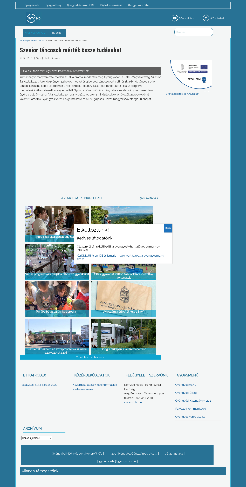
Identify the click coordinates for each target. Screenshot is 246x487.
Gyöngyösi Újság (53, 5)
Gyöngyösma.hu (32, 5)
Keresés (208, 32)
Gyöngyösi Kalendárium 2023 (80, 5)
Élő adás (56, 32)
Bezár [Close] (168, 228)
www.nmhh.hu (133, 402)
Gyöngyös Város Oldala (138, 5)
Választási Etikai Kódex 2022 (39, 384)
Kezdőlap (24, 40)
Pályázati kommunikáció (111, 5)
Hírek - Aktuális (38, 40)
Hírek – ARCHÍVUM (35, 32)
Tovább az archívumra (90, 357)
